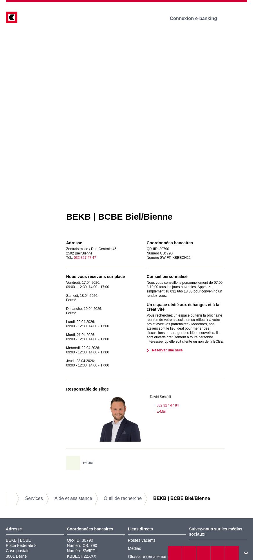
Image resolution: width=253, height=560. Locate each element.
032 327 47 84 (164, 405)
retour (82, 462)
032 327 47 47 (85, 258)
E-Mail (158, 411)
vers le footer (246, 553)
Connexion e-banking (197, 18)
